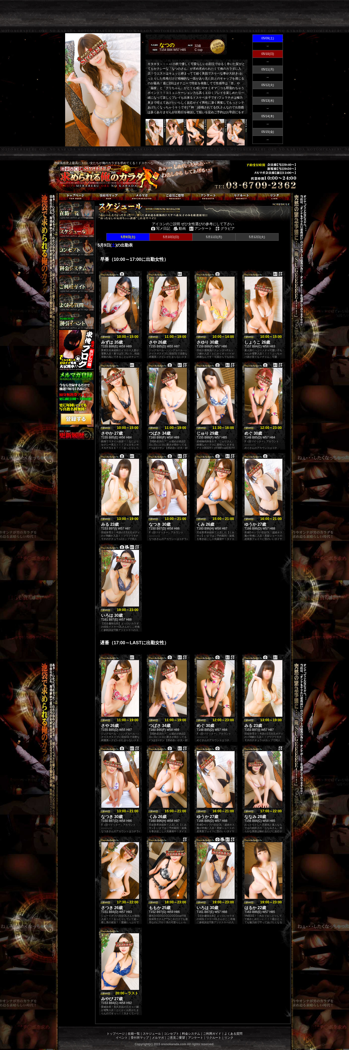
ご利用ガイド (212, 1033)
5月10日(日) (171, 237)
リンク (228, 1037)
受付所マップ (140, 1037)
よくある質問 (233, 1033)
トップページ (116, 1033)
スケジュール (152, 1033)
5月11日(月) (214, 237)
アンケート (195, 1037)
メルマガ (158, 1037)
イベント (122, 1037)
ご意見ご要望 (176, 1037)
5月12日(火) (257, 237)
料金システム (191, 1033)
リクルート (213, 1037)
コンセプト (171, 1033)
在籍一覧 (134, 1033)
